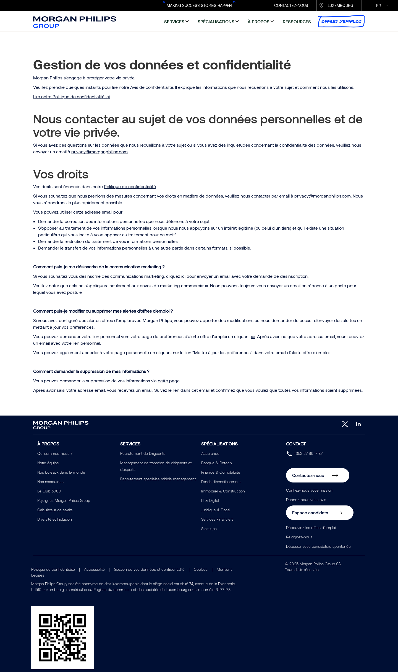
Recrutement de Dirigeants (142, 453)
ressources (297, 21)
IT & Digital (210, 500)
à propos (258, 21)
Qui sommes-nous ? (54, 453)
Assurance (210, 453)
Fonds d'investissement (221, 481)
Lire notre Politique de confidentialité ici (71, 96)
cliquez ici (175, 276)
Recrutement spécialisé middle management (158, 478)
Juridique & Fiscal (215, 509)
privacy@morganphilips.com (99, 151)
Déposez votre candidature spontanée (318, 546)
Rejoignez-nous (299, 537)
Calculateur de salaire (55, 509)
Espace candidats (310, 512)
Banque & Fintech (216, 462)
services (174, 21)
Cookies (201, 569)
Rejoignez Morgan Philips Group (63, 500)
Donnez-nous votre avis (306, 499)
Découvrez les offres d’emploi (311, 527)
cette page (168, 380)
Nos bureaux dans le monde (61, 472)
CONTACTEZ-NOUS (291, 5)
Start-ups (209, 528)
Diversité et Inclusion (54, 519)
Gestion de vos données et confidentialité (149, 569)
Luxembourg (340, 5)
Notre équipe (48, 462)
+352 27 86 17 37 (308, 453)
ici (253, 336)
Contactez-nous (308, 475)
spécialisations (216, 21)
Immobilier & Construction (223, 491)
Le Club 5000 (49, 491)
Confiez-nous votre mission (309, 490)
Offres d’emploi (341, 21)
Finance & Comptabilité (220, 472)
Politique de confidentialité (130, 186)
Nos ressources (50, 481)
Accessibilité (94, 569)
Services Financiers (217, 519)
